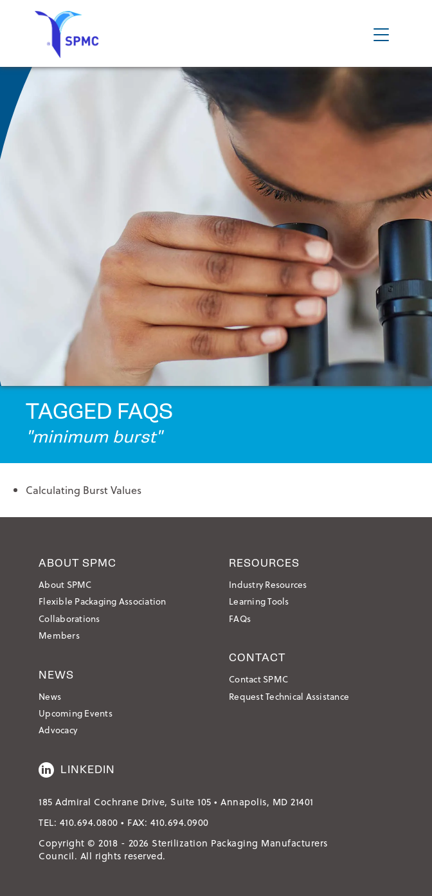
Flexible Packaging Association (102, 601)
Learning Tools (259, 601)
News (50, 696)
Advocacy (58, 729)
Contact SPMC (258, 679)
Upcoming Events (76, 713)
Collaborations (69, 618)
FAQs (240, 618)
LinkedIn (77, 770)
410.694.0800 (89, 822)
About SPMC (65, 584)
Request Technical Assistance (289, 696)
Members (59, 635)
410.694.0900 (179, 822)
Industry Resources (268, 584)
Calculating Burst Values (83, 489)
